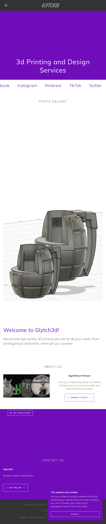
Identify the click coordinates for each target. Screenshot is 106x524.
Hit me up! (15, 487)
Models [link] (23, 517)
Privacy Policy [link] (37, 517)
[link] (50, 6)
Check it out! (79, 397)
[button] (6, 5)
